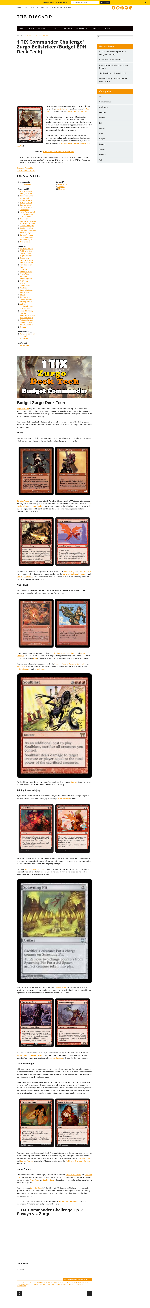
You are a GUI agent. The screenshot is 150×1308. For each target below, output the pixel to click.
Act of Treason (25, 285)
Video (88, 1279)
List (100, 123)
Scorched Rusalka (26, 191)
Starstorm (23, 276)
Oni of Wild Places (26, 237)
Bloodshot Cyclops (26, 228)
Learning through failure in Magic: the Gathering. (50, 7)
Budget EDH (58, 1282)
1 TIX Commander (29, 1282)
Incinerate (23, 269)
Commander (81, 28)
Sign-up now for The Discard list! (55, 2)
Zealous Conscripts (27, 226)
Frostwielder (24, 210)
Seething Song (25, 297)
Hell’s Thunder (25, 198)
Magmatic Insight (26, 256)
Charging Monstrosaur (28, 221)
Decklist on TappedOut (25, 168)
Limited (55, 28)
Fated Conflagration (27, 306)
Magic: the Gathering (42, 1284)
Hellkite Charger (25, 233)
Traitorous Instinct (26, 320)
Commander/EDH (70, 1279)
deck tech (25, 1284)
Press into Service (26, 325)
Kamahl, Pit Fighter (27, 235)
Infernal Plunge (25, 253)
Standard (67, 28)
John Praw (46, 35)
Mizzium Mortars (26, 272)
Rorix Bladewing (25, 242)
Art (100, 97)
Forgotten (61, 187)
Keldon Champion (26, 214)
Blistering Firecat (26, 203)
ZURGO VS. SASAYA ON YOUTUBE (58, 152)
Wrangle (23, 283)
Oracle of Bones (25, 216)
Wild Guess (24, 281)
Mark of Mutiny (25, 292)
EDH (31, 1284)
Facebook (113, 8)
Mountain (61, 189)
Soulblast (23, 327)
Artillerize (23, 304)
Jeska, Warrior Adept (27, 212)
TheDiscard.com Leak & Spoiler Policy (113, 73)
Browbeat (23, 288)
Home (21, 28)
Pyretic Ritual (24, 274)
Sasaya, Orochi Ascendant (77, 111)
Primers (81, 1279)
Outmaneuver (25, 258)
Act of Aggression (26, 322)
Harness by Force (26, 290)
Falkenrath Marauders (28, 223)
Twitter (118, 8)
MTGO (54, 1284)
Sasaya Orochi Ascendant (67, 1284)
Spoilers (96, 28)
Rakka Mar (24, 219)
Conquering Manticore (28, 230)
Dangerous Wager (26, 262)
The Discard (34, 17)
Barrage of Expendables (28, 334)
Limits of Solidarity (26, 311)
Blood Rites (24, 338)
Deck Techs (103, 107)
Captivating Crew (26, 205)
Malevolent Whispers (27, 315)
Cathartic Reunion (26, 260)
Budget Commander (45, 1282)
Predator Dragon (26, 239)
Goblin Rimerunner (26, 196)
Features (42, 28)
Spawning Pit (24, 345)
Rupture (22, 295)
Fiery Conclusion (26, 265)
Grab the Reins (25, 308)
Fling (21, 267)
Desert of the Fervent (73, 1175)
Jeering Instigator (26, 193)
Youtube (122, 8)
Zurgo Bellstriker (61, 109)
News (31, 28)
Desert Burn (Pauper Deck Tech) (111, 60)
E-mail (126, 8)
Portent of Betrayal (26, 318)
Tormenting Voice (26, 279)
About (108, 28)
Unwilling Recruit (26, 302)
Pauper (102, 139)
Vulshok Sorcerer (26, 200)
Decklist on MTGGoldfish (26, 171)
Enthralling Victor (26, 207)
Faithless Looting (26, 251)
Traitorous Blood (26, 299)
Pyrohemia (23, 336)
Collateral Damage (26, 249)
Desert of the (62, 184)
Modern (102, 128)
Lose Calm (23, 313)
